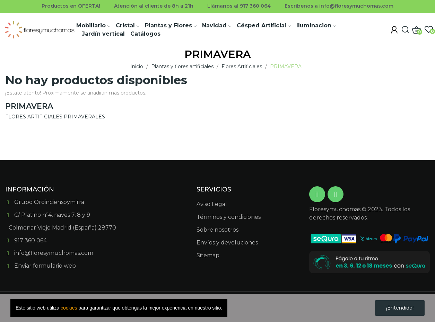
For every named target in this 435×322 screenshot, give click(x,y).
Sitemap (208, 255)
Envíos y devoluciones (227, 242)
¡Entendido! (400, 308)
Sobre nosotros (217, 229)
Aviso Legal (212, 204)
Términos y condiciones (229, 217)
